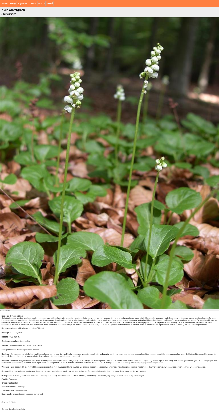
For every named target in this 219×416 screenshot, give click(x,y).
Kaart (33, 3)
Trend (50, 3)
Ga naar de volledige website (13, 409)
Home (5, 3)
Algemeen (23, 3)
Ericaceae (13, 379)
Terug (13, 3)
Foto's (41, 3)
